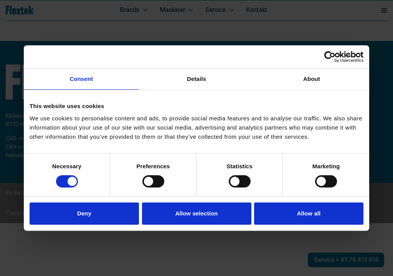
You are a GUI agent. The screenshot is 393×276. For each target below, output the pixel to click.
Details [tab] (196, 79)
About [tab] (311, 79)
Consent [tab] (81, 79)
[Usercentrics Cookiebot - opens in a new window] (329, 56)
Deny (84, 213)
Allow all (309, 213)
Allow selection (196, 213)
